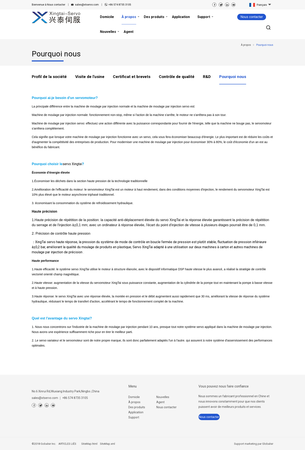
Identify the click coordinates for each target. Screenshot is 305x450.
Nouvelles (162, 397)
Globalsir (267, 443)
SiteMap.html (89, 443)
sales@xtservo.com (87, 4)
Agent (160, 402)
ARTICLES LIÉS (67, 443)
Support (133, 417)
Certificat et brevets (131, 76)
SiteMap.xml (107, 443)
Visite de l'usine (89, 76)
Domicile (134, 397)
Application (135, 412)
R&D (207, 76)
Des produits (136, 407)
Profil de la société (49, 76)
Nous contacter (48, 4)
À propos (134, 402)
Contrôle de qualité (176, 76)
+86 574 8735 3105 (119, 4)
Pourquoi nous (232, 76)
